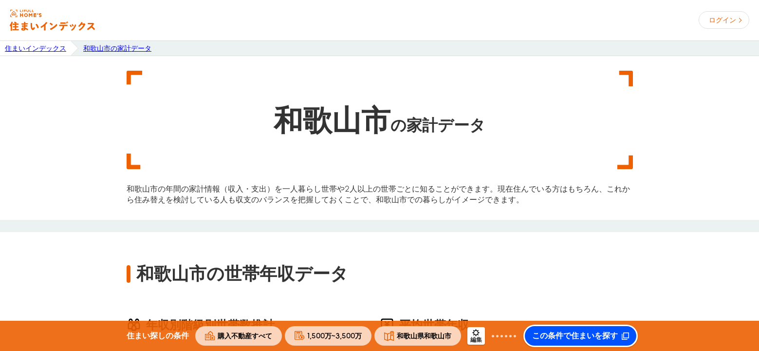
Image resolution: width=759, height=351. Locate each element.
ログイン (722, 20)
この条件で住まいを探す (575, 336)
